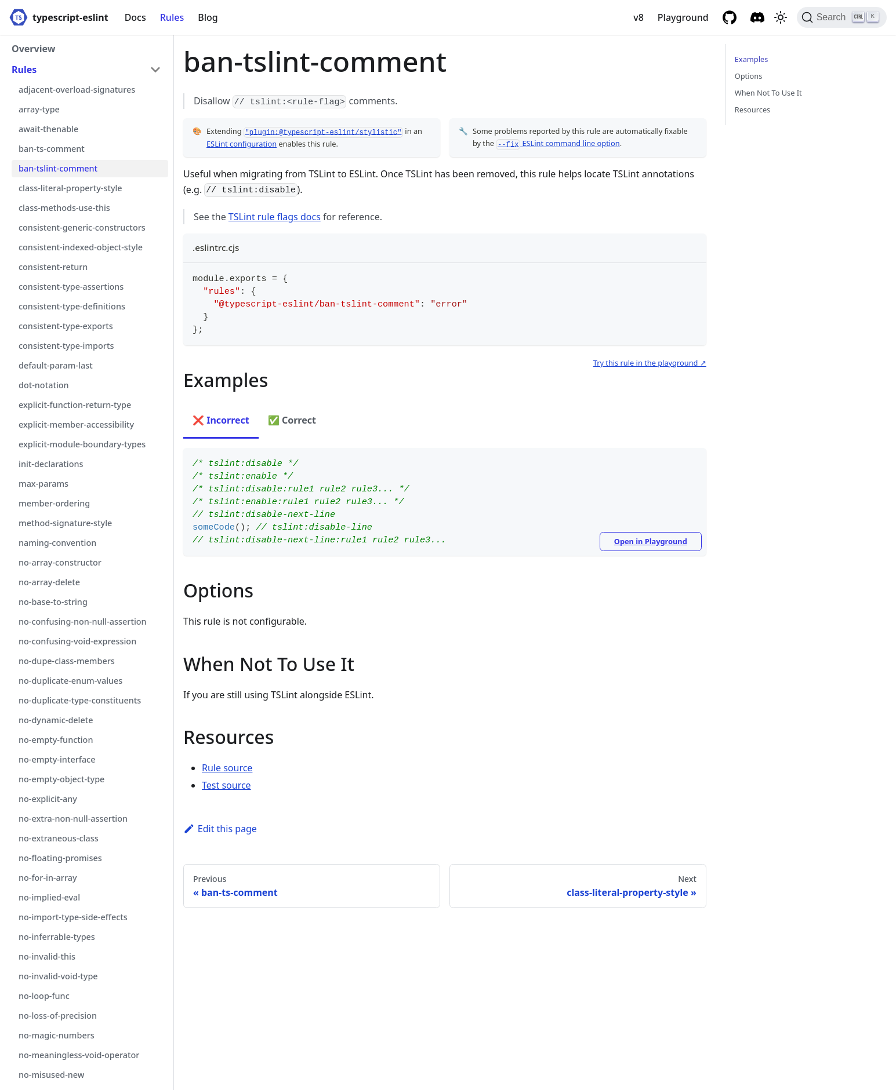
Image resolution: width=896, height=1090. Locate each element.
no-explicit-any (48, 798)
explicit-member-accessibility (76, 424)
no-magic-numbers (57, 1035)
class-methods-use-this (64, 207)
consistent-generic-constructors (82, 227)
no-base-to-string (53, 601)
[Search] (842, 17)
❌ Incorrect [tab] (221, 420)
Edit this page (220, 828)
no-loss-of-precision (58, 1015)
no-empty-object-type (61, 779)
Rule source (227, 767)
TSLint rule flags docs (274, 216)
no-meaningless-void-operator (79, 1054)
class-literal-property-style (70, 188)
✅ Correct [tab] (292, 420)
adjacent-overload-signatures (77, 89)
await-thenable (48, 128)
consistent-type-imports (66, 345)
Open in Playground (650, 541)
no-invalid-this (47, 956)
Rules (172, 17)
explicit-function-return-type (75, 404)
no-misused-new (51, 1074)
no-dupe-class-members (67, 660)
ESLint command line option (557, 143)
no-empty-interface (57, 759)
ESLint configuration (241, 143)
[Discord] (757, 17)
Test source (226, 785)
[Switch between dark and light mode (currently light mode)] (780, 17)
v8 (638, 17)
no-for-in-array (48, 877)
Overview (33, 48)
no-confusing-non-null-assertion (83, 621)
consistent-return (53, 266)
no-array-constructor (60, 562)
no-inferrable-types (57, 936)
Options (749, 76)
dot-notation (44, 385)
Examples (751, 59)
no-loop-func (44, 995)
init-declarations (51, 463)
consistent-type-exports (66, 325)
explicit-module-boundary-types (82, 444)
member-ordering (54, 503)
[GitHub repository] (729, 17)
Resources (752, 109)
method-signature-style (65, 522)
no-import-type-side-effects (73, 917)
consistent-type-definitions (72, 306)
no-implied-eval (49, 897)
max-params (43, 483)
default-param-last (56, 365)
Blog (207, 17)
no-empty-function (56, 739)
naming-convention (57, 542)
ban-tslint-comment (58, 168)
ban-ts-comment (52, 148)
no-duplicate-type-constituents (80, 700)
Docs (135, 17)
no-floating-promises (60, 857)
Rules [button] (24, 69)
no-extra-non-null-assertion (73, 818)
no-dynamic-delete (56, 720)
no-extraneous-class (59, 838)
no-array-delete (49, 582)
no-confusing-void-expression (77, 641)
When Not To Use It (768, 93)
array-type (39, 109)
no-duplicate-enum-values (70, 680)
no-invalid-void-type (58, 976)
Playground (683, 17)
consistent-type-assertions (71, 286)
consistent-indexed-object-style (81, 247)
